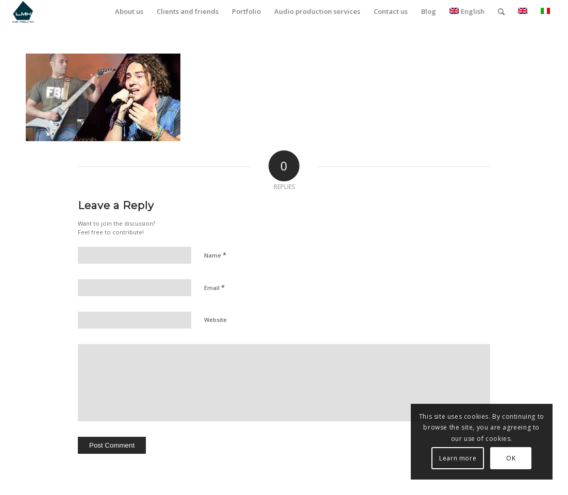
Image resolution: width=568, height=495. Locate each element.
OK (510, 458)
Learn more (457, 458)
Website (215, 319)
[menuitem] (129, 11)
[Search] (501, 11)
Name (215, 255)
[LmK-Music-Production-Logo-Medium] (23, 11)
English (467, 11)
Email (214, 287)
